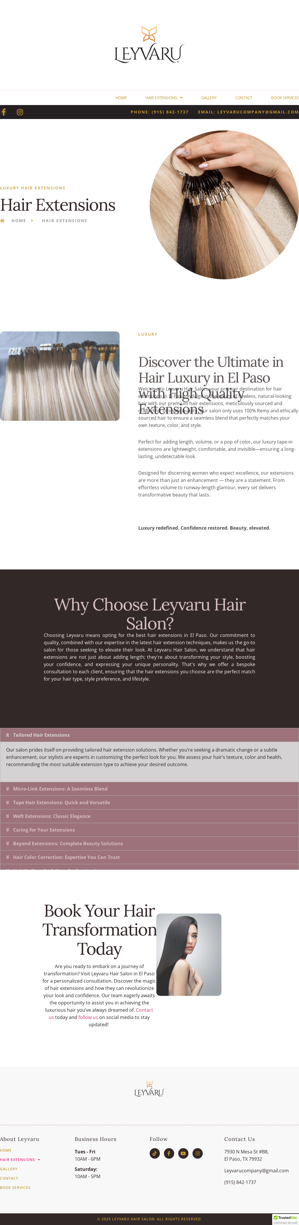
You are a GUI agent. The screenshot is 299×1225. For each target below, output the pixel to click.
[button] (149, 823)
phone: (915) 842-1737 (160, 112)
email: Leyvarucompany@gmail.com (248, 112)
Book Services (285, 97)
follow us (88, 1017)
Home (121, 97)
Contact (243, 97)
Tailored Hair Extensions (41, 823)
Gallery (208, 97)
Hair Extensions (163, 97)
